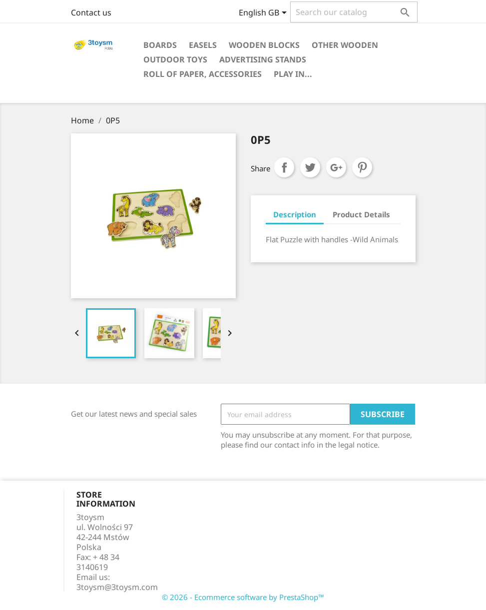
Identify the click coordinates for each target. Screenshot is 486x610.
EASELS (203, 44)
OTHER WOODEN (345, 44)
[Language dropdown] (264, 13)
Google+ (336, 167)
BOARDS (160, 44)
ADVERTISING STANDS (262, 59)
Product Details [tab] (361, 214)
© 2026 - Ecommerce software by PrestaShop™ (243, 597)
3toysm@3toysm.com (117, 587)
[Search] (354, 11)
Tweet (310, 167)
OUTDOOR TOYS (175, 59)
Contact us (91, 12)
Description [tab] (294, 214)
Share (284, 167)
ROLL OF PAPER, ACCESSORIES (202, 73)
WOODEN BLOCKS (264, 44)
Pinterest (362, 167)
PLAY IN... (293, 73)
